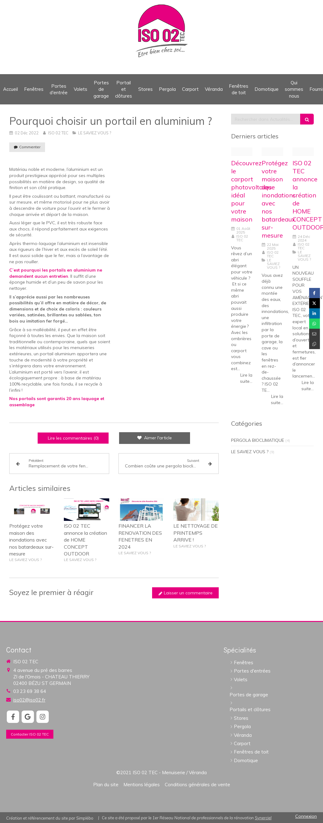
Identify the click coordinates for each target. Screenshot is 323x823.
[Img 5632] (272, 151)
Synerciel (263, 817)
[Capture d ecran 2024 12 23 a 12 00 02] (303, 151)
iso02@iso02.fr (29, 700)
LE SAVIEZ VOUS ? (249, 451)
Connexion (306, 816)
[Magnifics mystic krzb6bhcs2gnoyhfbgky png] (241, 151)
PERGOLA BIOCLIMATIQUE (257, 440)
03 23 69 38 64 (29, 691)
